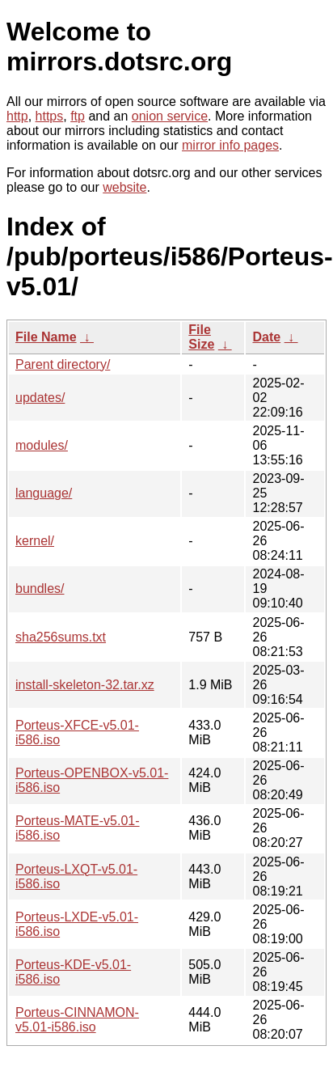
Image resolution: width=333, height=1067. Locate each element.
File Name (46, 337)
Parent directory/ (62, 364)
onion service (170, 116)
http (17, 116)
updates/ (40, 397)
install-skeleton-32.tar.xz (84, 685)
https (50, 116)
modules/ (41, 445)
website (124, 187)
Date (266, 337)
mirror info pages (230, 145)
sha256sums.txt (60, 637)
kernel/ (34, 541)
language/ (43, 493)
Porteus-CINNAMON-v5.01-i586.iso (77, 1020)
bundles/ (40, 588)
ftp (77, 116)
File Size (201, 337)
